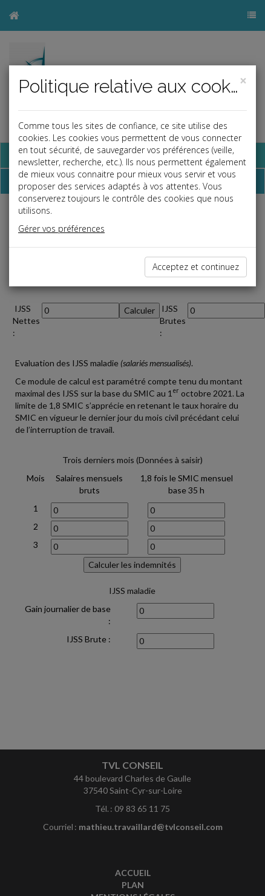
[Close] (243, 80)
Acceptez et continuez (195, 266)
